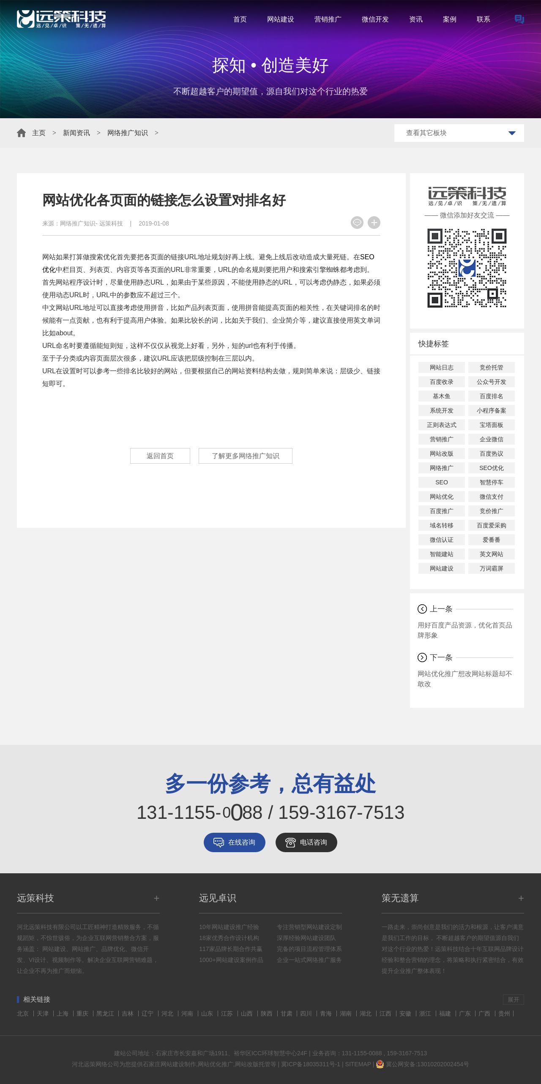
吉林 (128, 1013)
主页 (39, 132)
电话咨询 (313, 842)
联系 (483, 19)
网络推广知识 (127, 132)
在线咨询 (241, 842)
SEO (441, 482)
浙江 (426, 1013)
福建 (446, 1013)
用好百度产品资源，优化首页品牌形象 (465, 630)
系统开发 (442, 410)
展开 (513, 999)
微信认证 (442, 539)
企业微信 (491, 439)
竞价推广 (491, 511)
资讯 (416, 19)
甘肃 (287, 1013)
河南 (188, 1013)
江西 (386, 1013)
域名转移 (442, 525)
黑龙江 (106, 1013)
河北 (168, 1013)
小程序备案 (491, 410)
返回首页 (160, 455)
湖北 (366, 1013)
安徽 (406, 1013)
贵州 (504, 1013)
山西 (247, 1013)
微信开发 (375, 19)
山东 (208, 1013)
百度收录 (442, 381)
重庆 (83, 1013)
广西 (485, 1013)
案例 (449, 19)
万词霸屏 (491, 568)
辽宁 (148, 1013)
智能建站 (442, 554)
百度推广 (442, 511)
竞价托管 (491, 367)
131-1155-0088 (362, 1053)
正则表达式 (441, 424)
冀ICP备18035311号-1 (310, 1064)
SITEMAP (358, 1064)
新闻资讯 (76, 132)
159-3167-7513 (407, 1053)
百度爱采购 (491, 525)
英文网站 (491, 554)
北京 (23, 1013)
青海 (326, 1013)
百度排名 (491, 396)
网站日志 (442, 367)
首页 (240, 19)
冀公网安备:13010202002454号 (427, 1064)
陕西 (267, 1013)
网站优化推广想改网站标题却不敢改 (465, 678)
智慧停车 (491, 482)
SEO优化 (491, 468)
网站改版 (442, 453)
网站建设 (280, 19)
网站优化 (442, 496)
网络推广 (442, 468)
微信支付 (491, 496)
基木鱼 (442, 396)
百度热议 (491, 453)
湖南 (346, 1013)
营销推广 (328, 19)
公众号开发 (491, 381)
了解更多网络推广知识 (245, 455)
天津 (43, 1013)
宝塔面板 (491, 424)
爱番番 (491, 539)
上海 (63, 1013)
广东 (466, 1013)
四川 (307, 1013)
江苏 (228, 1013)
